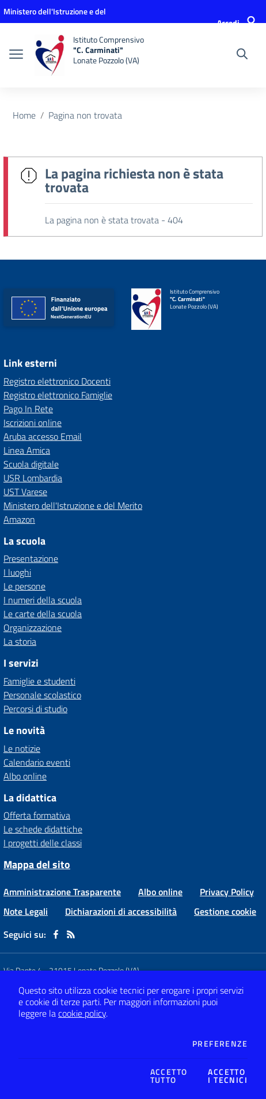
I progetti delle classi (42, 843)
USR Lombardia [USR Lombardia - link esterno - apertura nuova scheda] (32, 478)
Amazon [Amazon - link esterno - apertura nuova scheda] (19, 519)
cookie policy (82, 1013)
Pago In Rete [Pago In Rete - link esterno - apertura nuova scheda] (28, 409)
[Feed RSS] (71, 934)
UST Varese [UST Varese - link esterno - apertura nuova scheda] (25, 492)
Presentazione (30, 558)
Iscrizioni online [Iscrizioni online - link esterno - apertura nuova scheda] (32, 422)
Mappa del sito (36, 864)
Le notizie (21, 748)
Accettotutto (169, 1076)
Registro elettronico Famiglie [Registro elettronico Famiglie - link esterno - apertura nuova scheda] (57, 395)
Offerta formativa (36, 815)
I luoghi (17, 572)
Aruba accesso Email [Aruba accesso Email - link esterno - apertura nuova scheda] (42, 436)
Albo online (25, 776)
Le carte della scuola (42, 614)
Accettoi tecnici (228, 1076)
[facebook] (56, 934)
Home (24, 115)
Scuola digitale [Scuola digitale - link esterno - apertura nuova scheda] (31, 464)
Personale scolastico (42, 695)
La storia (19, 641)
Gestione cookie (225, 911)
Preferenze (220, 1044)
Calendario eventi (36, 762)
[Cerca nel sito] (242, 55)
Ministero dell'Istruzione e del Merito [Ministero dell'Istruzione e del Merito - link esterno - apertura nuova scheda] (72, 505)
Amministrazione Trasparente (62, 892)
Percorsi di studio (35, 709)
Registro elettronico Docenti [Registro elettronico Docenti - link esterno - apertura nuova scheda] (57, 381)
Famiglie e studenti (39, 681)
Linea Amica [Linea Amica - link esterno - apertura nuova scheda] (26, 450)
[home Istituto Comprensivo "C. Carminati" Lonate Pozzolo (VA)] (89, 55)
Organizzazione (32, 627)
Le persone (24, 586)
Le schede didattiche (42, 829)
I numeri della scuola (42, 600)
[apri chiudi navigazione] (16, 55)
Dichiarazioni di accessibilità (121, 911)
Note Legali (25, 911)
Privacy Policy (227, 892)
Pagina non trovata (85, 115)
